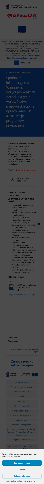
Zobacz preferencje (22, 476)
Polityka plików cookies (14, 481)
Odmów (22, 469)
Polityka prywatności (29, 481)
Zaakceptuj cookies (22, 463)
